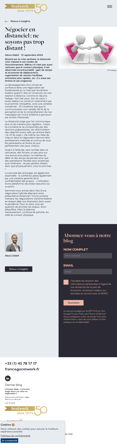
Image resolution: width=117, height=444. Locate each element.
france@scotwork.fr (22, 369)
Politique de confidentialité (15, 435)
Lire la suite (10, 403)
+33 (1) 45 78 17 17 (21, 363)
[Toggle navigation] (109, 6)
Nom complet (76, 249)
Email (69, 265)
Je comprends (9, 440)
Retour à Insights (17, 21)
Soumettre (73, 302)
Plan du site (65, 434)
